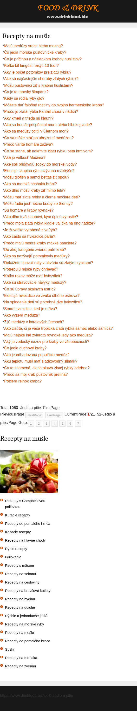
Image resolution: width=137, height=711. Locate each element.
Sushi (9, 649)
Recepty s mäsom (19, 565)
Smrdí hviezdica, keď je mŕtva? (30, 309)
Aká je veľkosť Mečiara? (25, 158)
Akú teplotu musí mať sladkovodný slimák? (40, 361)
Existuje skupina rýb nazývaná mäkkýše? (39, 171)
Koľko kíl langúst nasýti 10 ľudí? (31, 66)
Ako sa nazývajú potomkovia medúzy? (37, 256)
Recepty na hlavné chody (25, 540)
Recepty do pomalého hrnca (27, 523)
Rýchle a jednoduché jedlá (26, 616)
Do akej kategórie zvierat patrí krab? (35, 250)
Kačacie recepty (18, 532)
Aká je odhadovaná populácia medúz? (36, 355)
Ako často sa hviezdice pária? (29, 236)
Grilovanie (13, 557)
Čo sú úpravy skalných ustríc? (29, 289)
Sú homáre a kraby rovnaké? (28, 210)
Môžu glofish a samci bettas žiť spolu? (36, 177)
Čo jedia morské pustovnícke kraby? (35, 52)
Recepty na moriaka (21, 658)
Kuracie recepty (17, 515)
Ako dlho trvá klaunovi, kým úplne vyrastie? (41, 217)
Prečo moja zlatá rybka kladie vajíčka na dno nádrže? (49, 223)
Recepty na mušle (19, 632)
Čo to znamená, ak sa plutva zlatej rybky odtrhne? (47, 368)
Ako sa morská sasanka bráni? (30, 184)
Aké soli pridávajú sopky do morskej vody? (40, 164)
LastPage (54, 415)
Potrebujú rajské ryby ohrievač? (31, 269)
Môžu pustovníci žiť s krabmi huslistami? (38, 85)
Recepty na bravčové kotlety (27, 591)
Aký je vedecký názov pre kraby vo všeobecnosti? (46, 342)
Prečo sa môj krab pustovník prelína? (36, 374)
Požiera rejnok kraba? (23, 381)
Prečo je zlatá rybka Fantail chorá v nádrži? (41, 112)
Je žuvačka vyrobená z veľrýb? (30, 230)
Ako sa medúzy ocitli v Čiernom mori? (36, 131)
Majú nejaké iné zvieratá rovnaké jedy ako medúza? (48, 335)
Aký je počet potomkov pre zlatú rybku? (37, 72)
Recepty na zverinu (20, 666)
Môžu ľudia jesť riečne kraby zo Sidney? (38, 204)
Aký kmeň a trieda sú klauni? (28, 118)
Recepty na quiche (20, 607)
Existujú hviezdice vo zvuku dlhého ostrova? (41, 296)
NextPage (34, 415)
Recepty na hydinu (20, 599)
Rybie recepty (16, 549)
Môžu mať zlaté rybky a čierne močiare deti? (42, 197)
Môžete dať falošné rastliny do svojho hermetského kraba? (54, 105)
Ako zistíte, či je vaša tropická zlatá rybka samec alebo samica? (58, 328)
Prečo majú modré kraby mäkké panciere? (40, 243)
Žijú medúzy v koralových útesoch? (34, 322)
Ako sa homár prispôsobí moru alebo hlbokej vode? (48, 125)
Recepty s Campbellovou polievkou (25, 504)
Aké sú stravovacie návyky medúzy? (35, 282)
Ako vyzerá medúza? (22, 315)
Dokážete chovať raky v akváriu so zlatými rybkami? (48, 263)
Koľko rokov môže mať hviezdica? (33, 276)
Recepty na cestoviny (22, 582)
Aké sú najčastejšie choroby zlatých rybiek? (41, 79)
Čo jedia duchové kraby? (25, 348)
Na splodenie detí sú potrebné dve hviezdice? (43, 302)
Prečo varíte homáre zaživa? (28, 144)
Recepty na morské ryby (24, 624)
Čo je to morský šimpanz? (26, 92)
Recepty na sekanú (20, 574)
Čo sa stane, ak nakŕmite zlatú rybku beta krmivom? (48, 151)
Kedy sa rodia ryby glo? (24, 98)
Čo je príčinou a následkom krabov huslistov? (43, 59)
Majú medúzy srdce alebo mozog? (33, 46)
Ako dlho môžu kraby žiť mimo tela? (34, 190)
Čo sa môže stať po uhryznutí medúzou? (39, 138)
